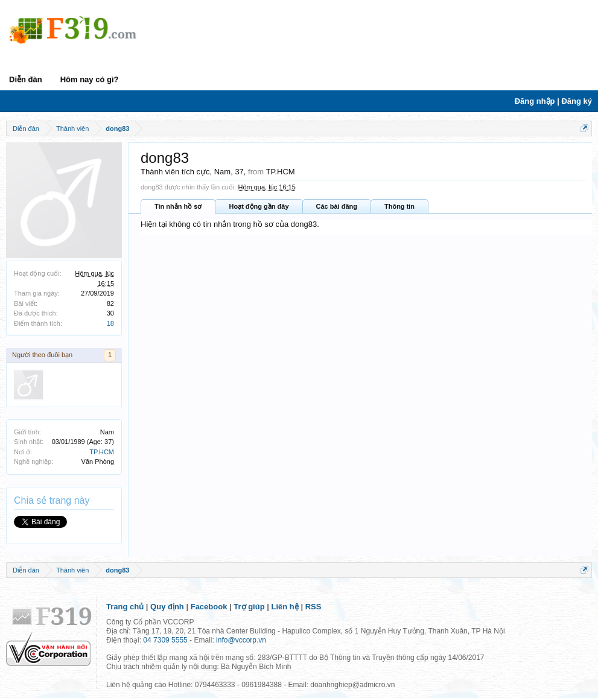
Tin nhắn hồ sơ (178, 206)
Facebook (209, 606)
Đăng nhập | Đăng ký (553, 101)
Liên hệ (285, 606)
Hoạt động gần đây (258, 206)
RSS (313, 606)
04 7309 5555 (165, 640)
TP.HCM (101, 451)
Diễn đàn (25, 79)
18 (110, 323)
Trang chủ (125, 606)
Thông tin (399, 206)
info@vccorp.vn (241, 640)
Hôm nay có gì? (89, 79)
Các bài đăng (336, 206)
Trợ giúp (249, 606)
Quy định (167, 606)
